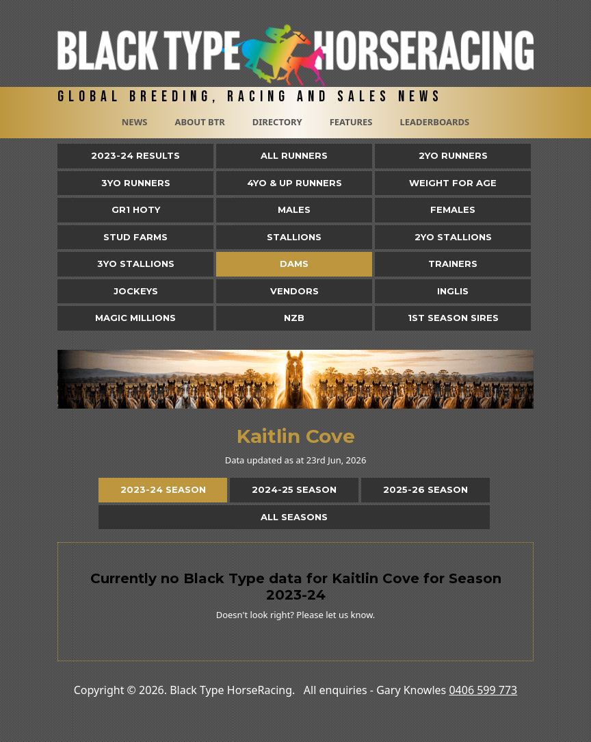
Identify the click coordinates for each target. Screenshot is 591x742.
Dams (294, 263)
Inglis (453, 290)
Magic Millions (135, 317)
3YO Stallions (135, 263)
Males (294, 209)
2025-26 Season (425, 489)
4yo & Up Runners (294, 182)
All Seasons (294, 516)
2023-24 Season (163, 489)
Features (351, 122)
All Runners (294, 155)
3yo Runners (135, 182)
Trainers (452, 263)
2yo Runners (453, 155)
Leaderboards (434, 122)
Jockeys (136, 290)
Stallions (294, 236)
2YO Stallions (453, 236)
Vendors (294, 290)
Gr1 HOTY (135, 209)
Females (452, 209)
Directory (277, 122)
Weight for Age (453, 182)
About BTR (199, 122)
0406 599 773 (483, 690)
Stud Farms (135, 236)
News (135, 122)
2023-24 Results (135, 155)
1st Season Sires (453, 317)
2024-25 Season (294, 489)
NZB (294, 317)
